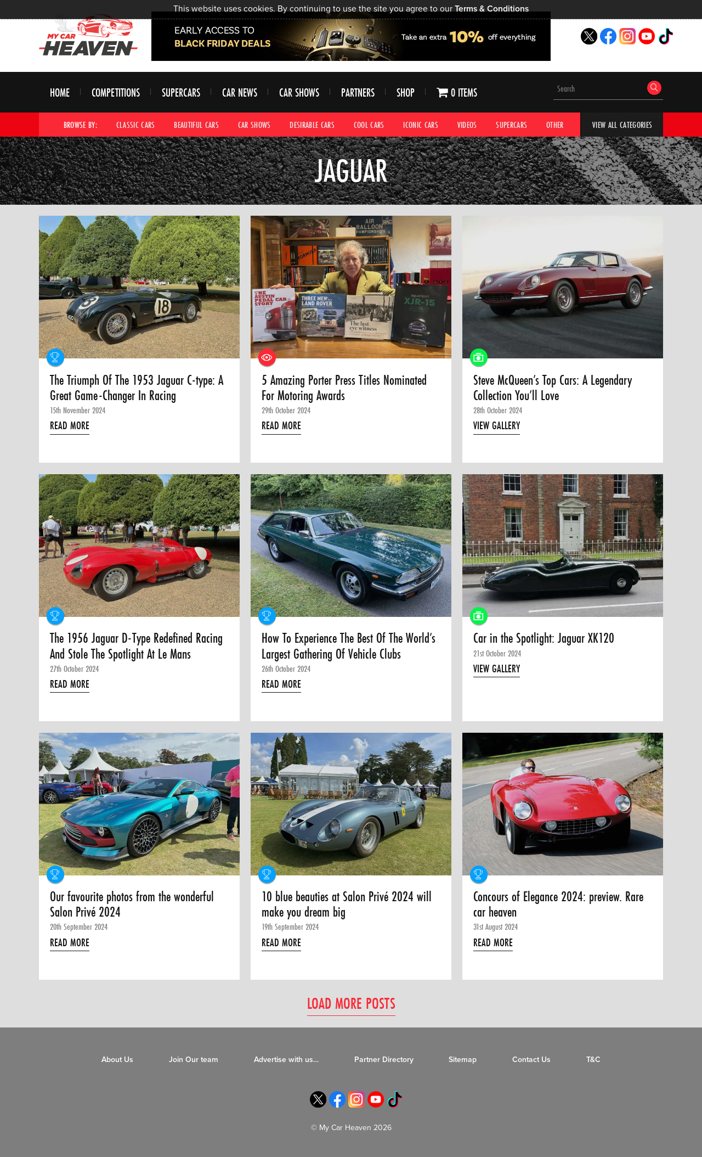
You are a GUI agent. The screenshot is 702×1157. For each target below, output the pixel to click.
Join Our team (193, 1059)
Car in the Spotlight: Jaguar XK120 (543, 638)
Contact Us (531, 1059)
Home (60, 92)
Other (555, 125)
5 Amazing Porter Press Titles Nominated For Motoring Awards (344, 388)
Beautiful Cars (196, 125)
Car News (239, 92)
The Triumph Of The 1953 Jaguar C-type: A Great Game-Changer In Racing (136, 388)
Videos (467, 125)
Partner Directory (384, 1059)
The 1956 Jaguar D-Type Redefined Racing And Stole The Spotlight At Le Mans (136, 646)
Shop (406, 92)
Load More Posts (351, 1003)
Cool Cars (369, 125)
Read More (69, 425)
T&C (593, 1059)
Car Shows (299, 92)
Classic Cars (135, 125)
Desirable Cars (312, 125)
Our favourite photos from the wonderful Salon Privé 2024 (132, 904)
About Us (117, 1059)
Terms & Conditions (492, 9)
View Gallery (496, 425)
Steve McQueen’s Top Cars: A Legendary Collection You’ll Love (552, 388)
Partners (358, 92)
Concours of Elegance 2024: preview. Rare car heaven (558, 904)
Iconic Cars (420, 125)
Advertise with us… (286, 1059)
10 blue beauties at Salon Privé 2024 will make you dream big (347, 904)
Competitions (116, 92)
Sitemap (463, 1059)
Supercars (181, 92)
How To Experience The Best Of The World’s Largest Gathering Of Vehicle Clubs (348, 646)
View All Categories (622, 125)
